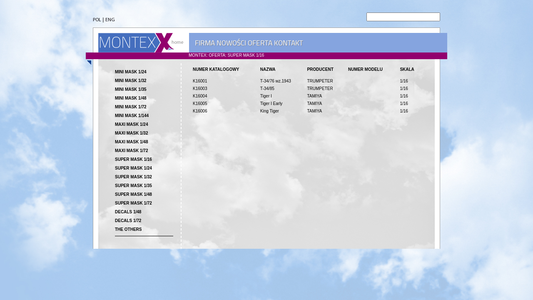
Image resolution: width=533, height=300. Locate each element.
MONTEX (140, 42)
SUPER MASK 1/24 (133, 168)
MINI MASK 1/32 (131, 80)
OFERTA (260, 43)
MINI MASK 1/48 (131, 98)
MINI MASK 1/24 (131, 72)
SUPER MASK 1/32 (133, 177)
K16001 (200, 81)
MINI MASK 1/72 (131, 107)
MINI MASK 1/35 (131, 89)
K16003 (200, 88)
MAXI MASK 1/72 (131, 150)
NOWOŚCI (231, 43)
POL (97, 20)
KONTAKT (288, 43)
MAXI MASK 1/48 (131, 142)
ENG (110, 20)
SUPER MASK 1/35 (133, 185)
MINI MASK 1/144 (132, 115)
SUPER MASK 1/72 (133, 203)
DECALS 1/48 (128, 212)
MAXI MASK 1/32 (131, 133)
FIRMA (205, 43)
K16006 (200, 111)
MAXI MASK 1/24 (131, 124)
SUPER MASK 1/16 (133, 159)
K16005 (200, 103)
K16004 (200, 96)
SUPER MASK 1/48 (133, 194)
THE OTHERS (128, 229)
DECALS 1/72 (128, 220)
